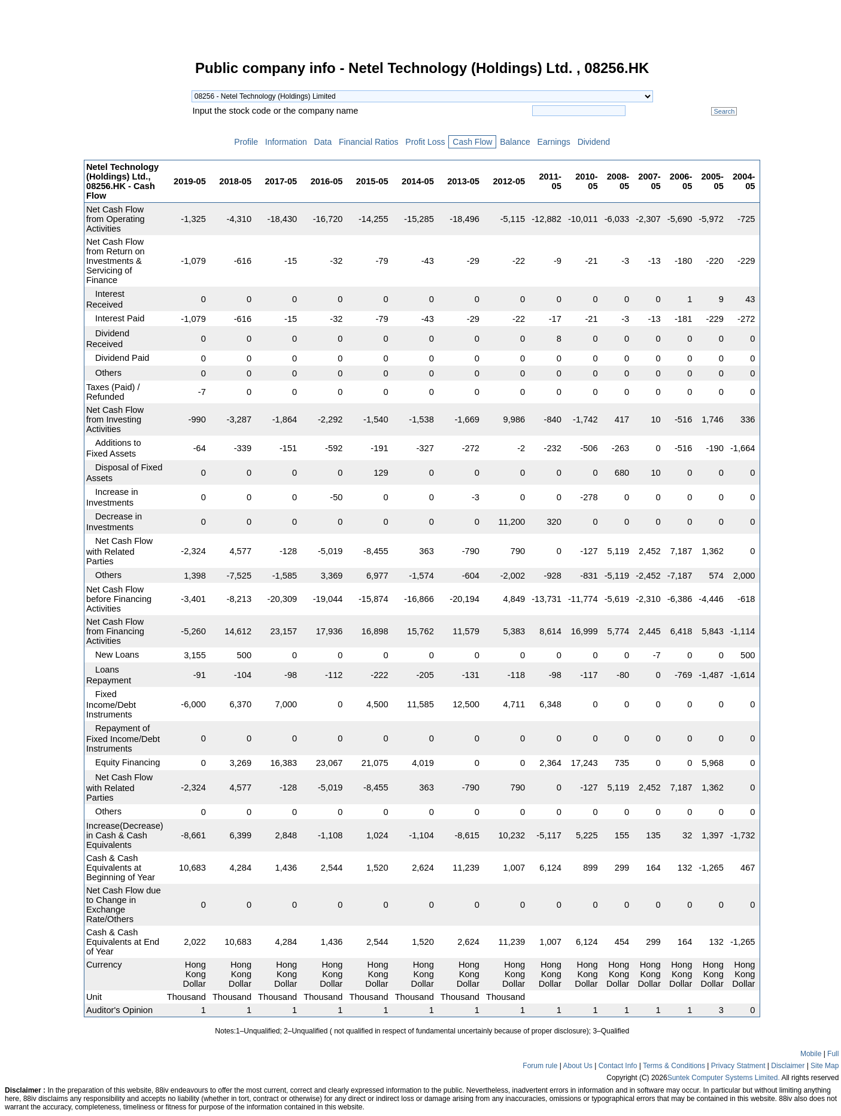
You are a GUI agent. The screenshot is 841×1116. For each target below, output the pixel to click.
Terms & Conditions (674, 1066)
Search (724, 111)
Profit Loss (425, 142)
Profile (246, 142)
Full (833, 1054)
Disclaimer (787, 1066)
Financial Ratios (368, 142)
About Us (577, 1066)
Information (286, 142)
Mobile (810, 1054)
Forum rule (540, 1066)
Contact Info (618, 1066)
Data (323, 142)
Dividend (593, 142)
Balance (514, 142)
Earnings (554, 142)
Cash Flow (472, 142)
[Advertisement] (42, 241)
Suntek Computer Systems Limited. (723, 1078)
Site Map (824, 1066)
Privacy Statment (738, 1066)
